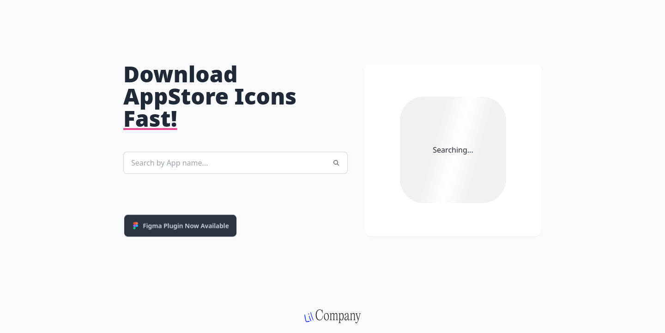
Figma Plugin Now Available (180, 225)
